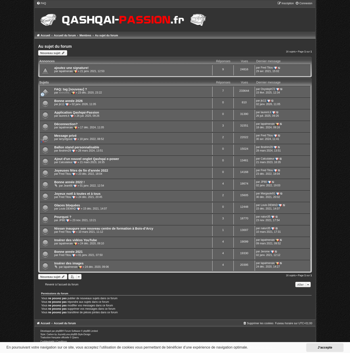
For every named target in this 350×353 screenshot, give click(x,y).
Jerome (265, 251)
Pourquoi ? (62, 217)
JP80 (264, 181)
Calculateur (66, 162)
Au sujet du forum (55, 46)
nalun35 (265, 216)
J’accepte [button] (325, 347)
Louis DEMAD (67, 208)
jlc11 (62, 104)
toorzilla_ (65, 92)
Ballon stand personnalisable (76, 147)
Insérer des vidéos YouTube (75, 240)
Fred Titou (267, 67)
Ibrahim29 (65, 150)
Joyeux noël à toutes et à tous (77, 193)
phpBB (59, 331)
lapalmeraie (66, 71)
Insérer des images (69, 263)
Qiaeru (75, 337)
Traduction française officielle (54, 337)
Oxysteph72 (268, 89)
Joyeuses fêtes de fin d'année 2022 (81, 170)
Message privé (65, 135)
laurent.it (64, 115)
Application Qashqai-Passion (76, 112)
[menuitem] (41, 3)
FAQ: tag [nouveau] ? (70, 89)
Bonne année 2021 (68, 251)
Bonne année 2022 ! (69, 182)
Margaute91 (268, 193)
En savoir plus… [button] (263, 347)
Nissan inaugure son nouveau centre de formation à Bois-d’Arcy (103, 228)
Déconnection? (66, 124)
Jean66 (68, 185)
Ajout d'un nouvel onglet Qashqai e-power (86, 159)
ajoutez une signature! (71, 68)
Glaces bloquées (67, 205)
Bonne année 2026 (68, 101)
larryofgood (66, 139)
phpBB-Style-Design (80, 334)
